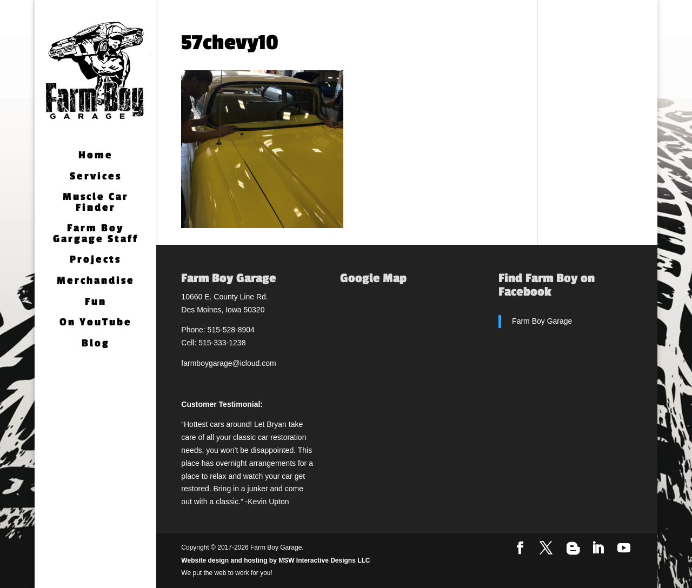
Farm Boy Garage (542, 321)
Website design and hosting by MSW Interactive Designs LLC (275, 560)
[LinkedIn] (597, 549)
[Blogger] (573, 548)
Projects (95, 260)
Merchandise (96, 281)
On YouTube (95, 323)
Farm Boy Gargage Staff (95, 234)
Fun (96, 302)
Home (95, 156)
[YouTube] (623, 549)
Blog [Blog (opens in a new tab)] (96, 344)
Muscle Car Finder (96, 203)
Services (96, 177)
